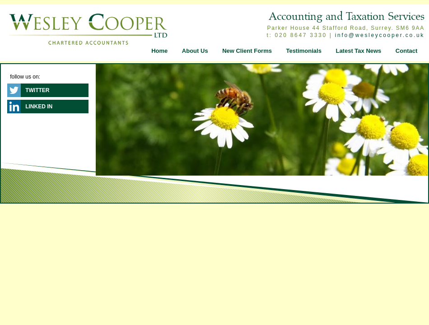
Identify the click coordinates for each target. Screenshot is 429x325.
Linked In (38, 106)
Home (159, 50)
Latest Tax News (358, 50)
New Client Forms (247, 50)
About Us (195, 50)
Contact (406, 50)
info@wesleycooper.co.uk (379, 35)
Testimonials (304, 50)
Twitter (37, 90)
